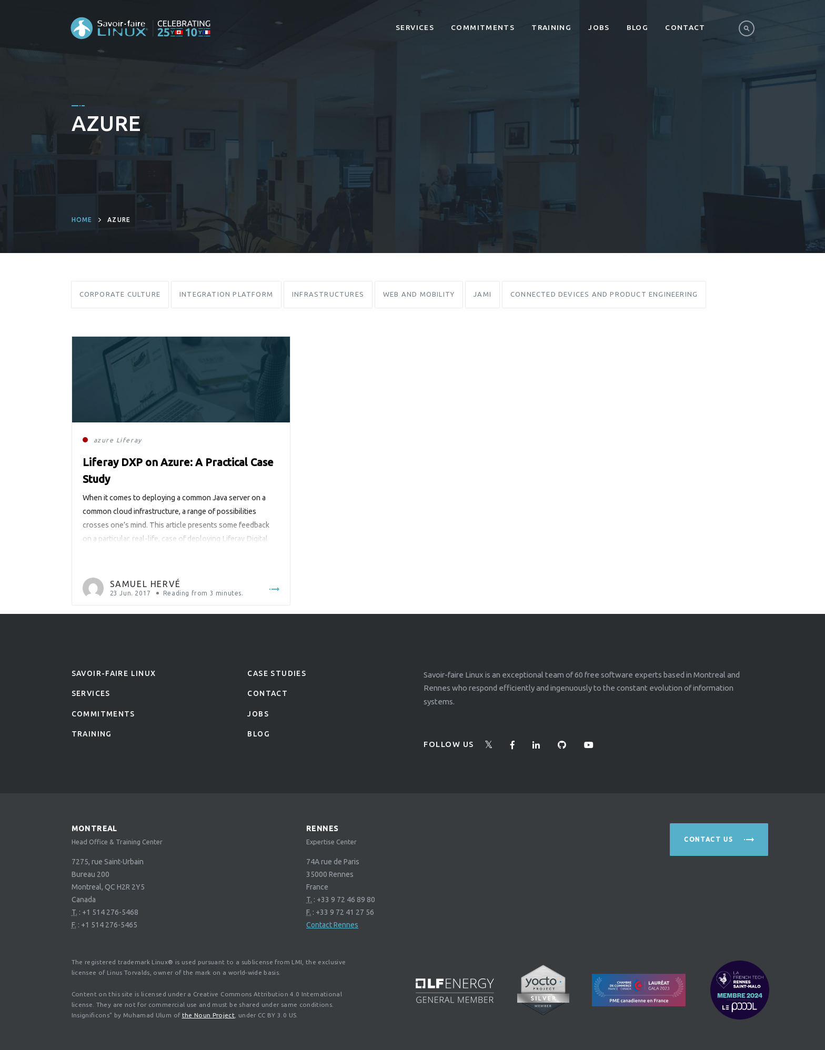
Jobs (599, 27)
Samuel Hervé (145, 584)
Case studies (276, 673)
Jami (482, 294)
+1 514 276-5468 (110, 912)
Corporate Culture (119, 294)
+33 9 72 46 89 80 (346, 899)
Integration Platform (226, 294)
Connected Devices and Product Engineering (604, 294)
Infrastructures (328, 294)
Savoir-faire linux (114, 673)
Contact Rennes (332, 925)
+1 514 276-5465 (109, 925)
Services (415, 27)
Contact (685, 27)
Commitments (483, 27)
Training (551, 27)
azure (104, 440)
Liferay (129, 440)
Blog (638, 27)
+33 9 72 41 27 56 (345, 912)
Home (82, 219)
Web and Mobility (419, 294)
